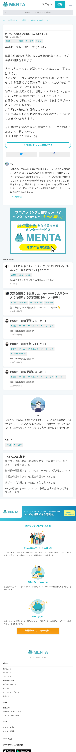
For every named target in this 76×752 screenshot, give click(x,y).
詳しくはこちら (17, 197)
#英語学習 (23, 303)
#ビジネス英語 (36, 303)
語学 (10, 20)
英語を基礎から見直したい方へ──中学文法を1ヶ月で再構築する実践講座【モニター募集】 (39, 295)
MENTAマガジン (8, 739)
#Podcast (22, 326)
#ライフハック (47, 326)
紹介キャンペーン (9, 684)
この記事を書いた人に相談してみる (38, 145)
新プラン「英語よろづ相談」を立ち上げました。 (33, 20)
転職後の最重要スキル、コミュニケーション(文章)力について (38, 470)
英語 (21, 41)
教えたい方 (7, 669)
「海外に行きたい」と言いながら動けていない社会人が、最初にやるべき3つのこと (40, 268)
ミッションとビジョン (11, 692)
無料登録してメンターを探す (38, 631)
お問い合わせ (8, 696)
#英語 (13, 275)
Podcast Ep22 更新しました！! (28, 320)
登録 (60, 4)
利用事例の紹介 (9, 680)
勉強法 (38, 41)
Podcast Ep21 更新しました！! (28, 344)
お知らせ (6, 688)
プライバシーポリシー (11, 716)
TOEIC (15, 41)
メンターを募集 (9, 731)
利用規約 (6, 708)
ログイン (47, 4)
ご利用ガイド (8, 677)
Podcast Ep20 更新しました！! (28, 371)
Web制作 (18, 445)
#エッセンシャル (18, 354)
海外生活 (29, 41)
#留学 (21, 275)
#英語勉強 (49, 303)
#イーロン (60, 377)
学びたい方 (7, 673)
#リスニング (33, 326)
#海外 (28, 275)
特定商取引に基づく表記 (12, 712)
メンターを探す (9, 727)
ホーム (5, 20)
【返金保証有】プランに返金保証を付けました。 (31, 476)
